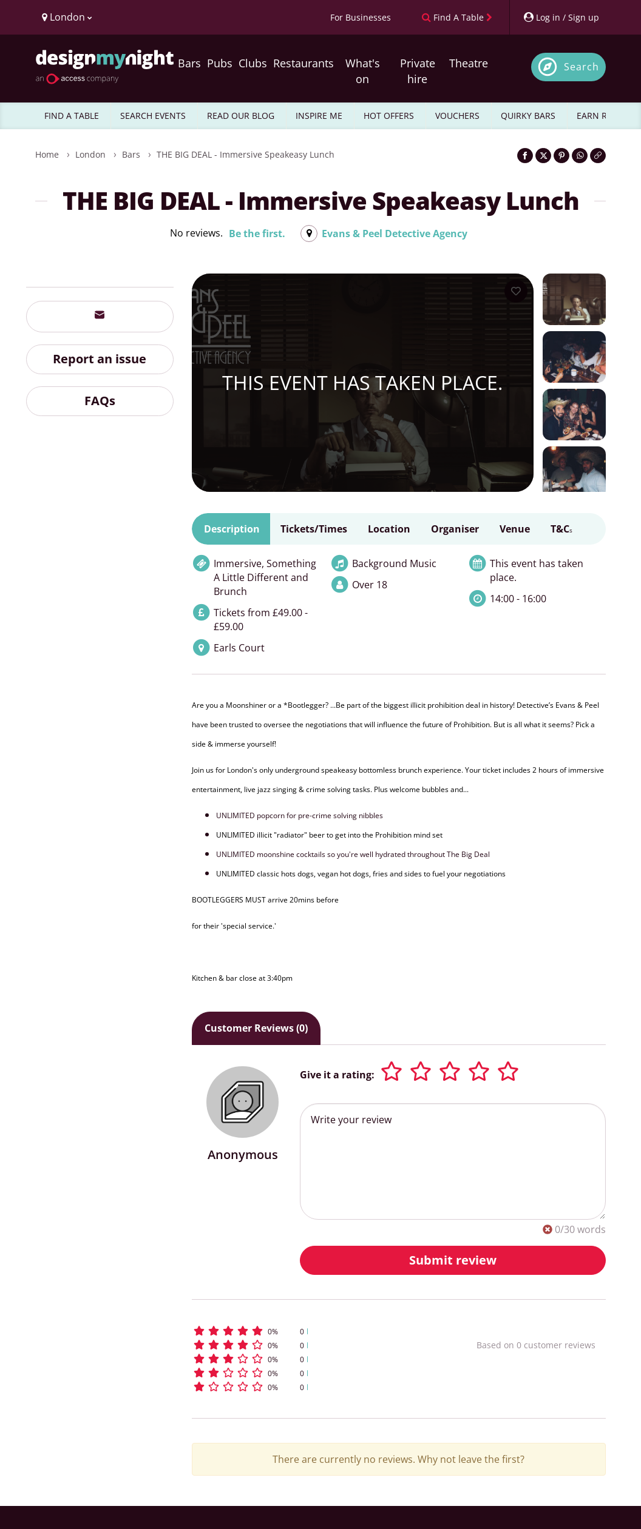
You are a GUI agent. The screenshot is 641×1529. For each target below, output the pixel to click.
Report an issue (99, 359)
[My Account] (561, 17)
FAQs (99, 400)
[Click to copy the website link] (598, 155)
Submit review (453, 1260)
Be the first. (257, 233)
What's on (362, 71)
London (90, 154)
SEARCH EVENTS (153, 115)
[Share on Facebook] (525, 155)
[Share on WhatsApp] (580, 155)
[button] (309, 1331)
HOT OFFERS (389, 115)
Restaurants (303, 63)
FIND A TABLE (71, 115)
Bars (189, 63)
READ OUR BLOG (240, 115)
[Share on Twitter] (543, 155)
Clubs (253, 63)
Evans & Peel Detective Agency (394, 233)
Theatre (468, 63)
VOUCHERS (457, 115)
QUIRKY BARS (528, 115)
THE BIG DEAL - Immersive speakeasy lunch (245, 154)
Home (47, 154)
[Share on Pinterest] (561, 155)
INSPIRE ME (319, 115)
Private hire (417, 71)
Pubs (219, 63)
